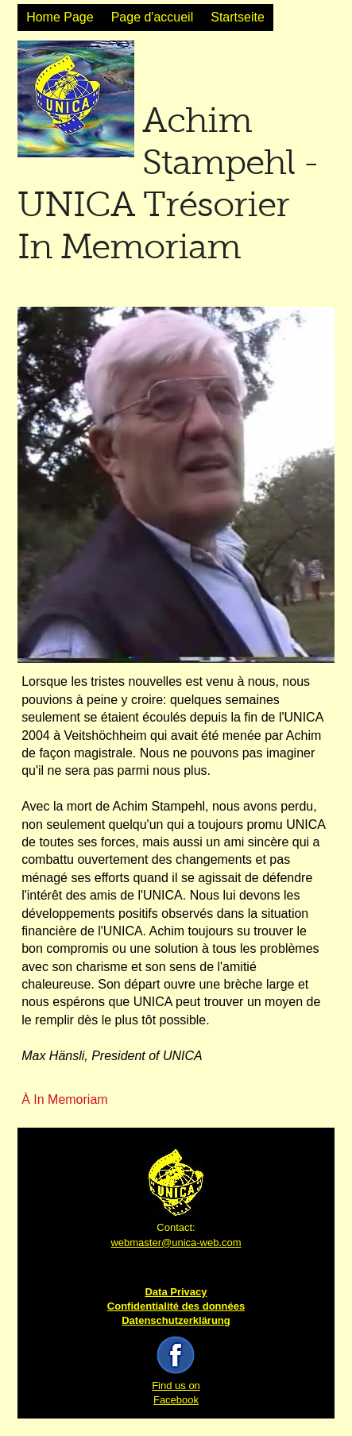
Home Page (60, 17)
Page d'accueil (152, 17)
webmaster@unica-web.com (175, 1242)
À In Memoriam (64, 1099)
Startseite (238, 17)
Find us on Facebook (176, 1385)
